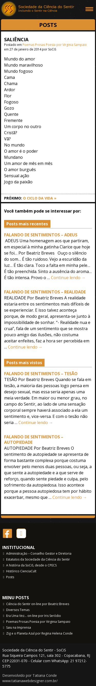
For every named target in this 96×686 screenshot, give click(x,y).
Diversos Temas (17, 610)
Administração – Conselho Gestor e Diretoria (38, 553)
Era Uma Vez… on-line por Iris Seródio (33, 616)
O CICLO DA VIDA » (39, 198)
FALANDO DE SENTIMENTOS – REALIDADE (45, 292)
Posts (10, 577)
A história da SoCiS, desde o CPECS (31, 565)
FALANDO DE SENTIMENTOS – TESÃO (41, 373)
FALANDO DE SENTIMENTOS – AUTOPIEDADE (33, 439)
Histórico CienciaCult (21, 571)
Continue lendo (68, 277)
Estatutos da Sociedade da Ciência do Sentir (38, 559)
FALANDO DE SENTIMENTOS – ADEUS (40, 235)
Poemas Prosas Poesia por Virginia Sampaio (55, 45)
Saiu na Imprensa (18, 627)
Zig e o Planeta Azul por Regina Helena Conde (39, 633)
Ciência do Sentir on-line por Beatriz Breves (37, 604)
